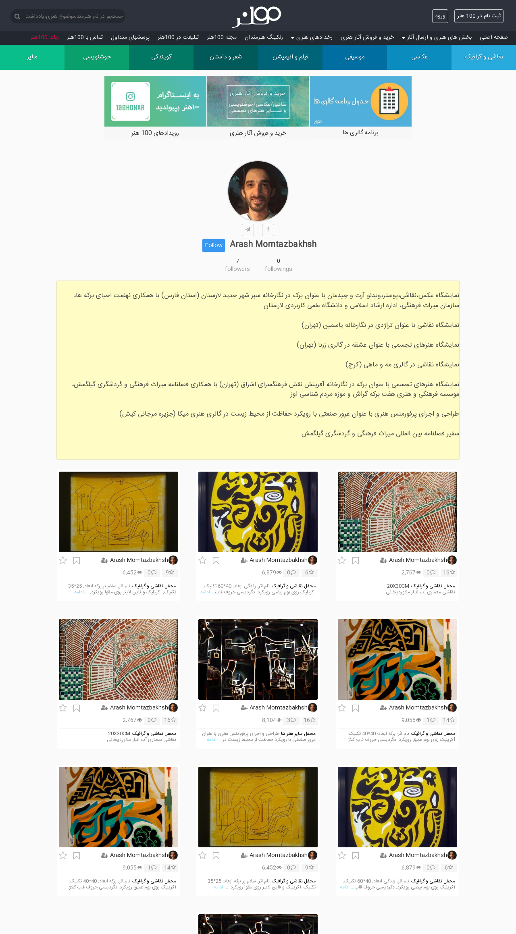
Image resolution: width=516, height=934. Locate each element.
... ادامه (207, 592)
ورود (440, 16)
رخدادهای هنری (312, 37)
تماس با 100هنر (85, 37)
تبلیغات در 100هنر (178, 37)
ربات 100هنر (45, 37)
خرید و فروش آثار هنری (367, 37)
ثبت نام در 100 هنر (479, 16)
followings (278, 269)
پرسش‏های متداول (130, 37)
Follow (214, 245)
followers (237, 269)
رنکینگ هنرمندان (264, 37)
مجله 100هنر (222, 37)
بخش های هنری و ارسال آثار (437, 37)
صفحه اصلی (494, 37)
